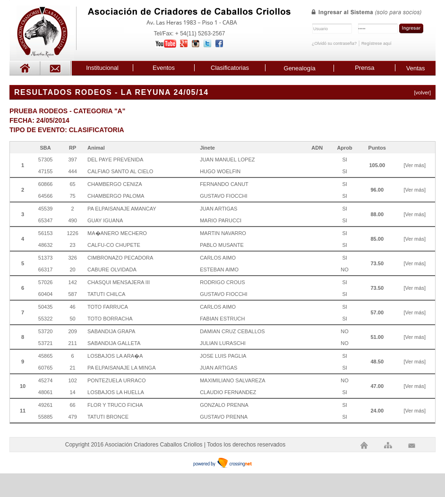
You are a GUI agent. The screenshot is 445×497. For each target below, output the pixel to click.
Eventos (164, 67)
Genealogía (300, 68)
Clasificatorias (230, 67)
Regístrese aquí (376, 43)
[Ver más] (414, 165)
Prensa (364, 67)
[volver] (422, 92)
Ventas (415, 68)
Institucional (102, 67)
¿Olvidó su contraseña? (334, 43)
